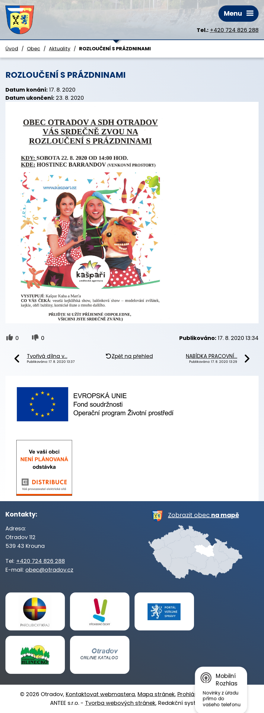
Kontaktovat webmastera (100, 694)
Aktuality (59, 48)
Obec (33, 48)
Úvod (11, 48)
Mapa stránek (156, 694)
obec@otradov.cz (49, 569)
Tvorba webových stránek (120, 703)
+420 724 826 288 (234, 30)
